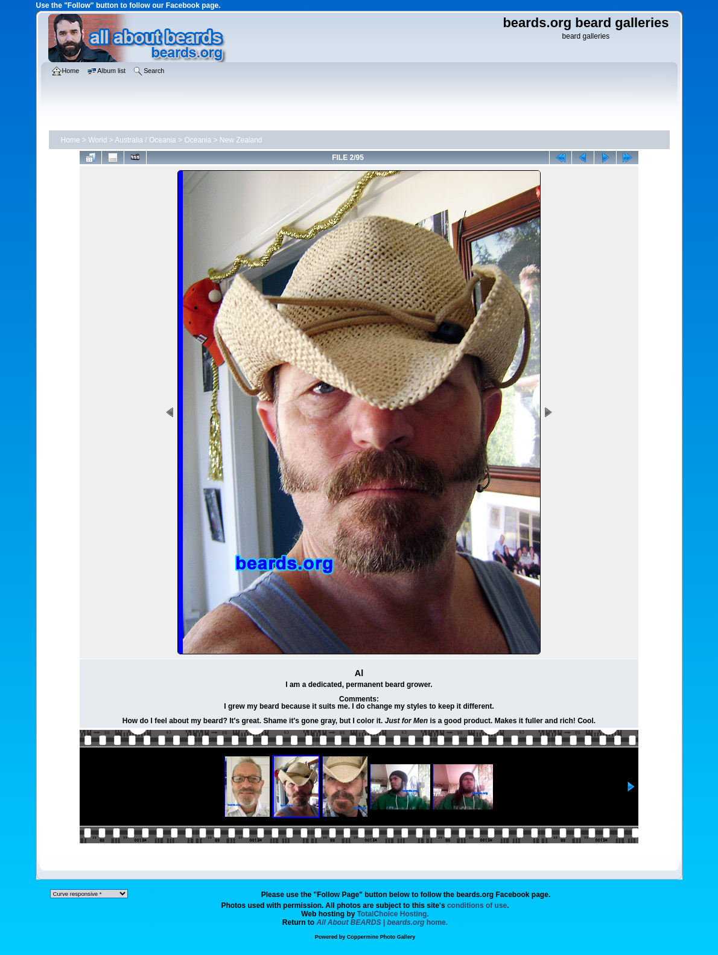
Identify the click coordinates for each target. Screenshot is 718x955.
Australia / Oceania (145, 140)
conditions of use (477, 905)
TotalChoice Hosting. (393, 914)
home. (382, 922)
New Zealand (241, 140)
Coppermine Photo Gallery (381, 937)
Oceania (197, 140)
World (97, 140)
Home (70, 140)
